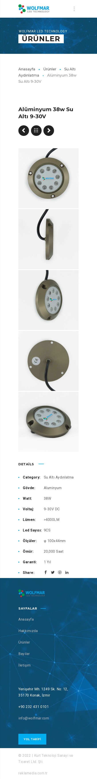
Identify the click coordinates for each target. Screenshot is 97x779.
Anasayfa (26, 69)
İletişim (24, 665)
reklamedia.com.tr (33, 773)
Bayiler (24, 654)
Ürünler (49, 69)
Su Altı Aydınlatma (59, 477)
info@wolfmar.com (33, 718)
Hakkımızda (28, 631)
